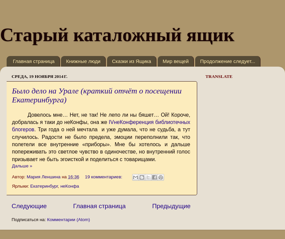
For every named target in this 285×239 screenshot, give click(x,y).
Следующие (29, 206)
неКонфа (69, 186)
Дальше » (22, 165)
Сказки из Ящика (131, 61)
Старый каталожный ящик (117, 34)
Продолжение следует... (227, 61)
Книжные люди (83, 61)
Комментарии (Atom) (68, 219)
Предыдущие (171, 206)
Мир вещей (176, 61)
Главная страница (34, 61)
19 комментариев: (104, 176)
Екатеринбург (44, 186)
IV (111, 122)
